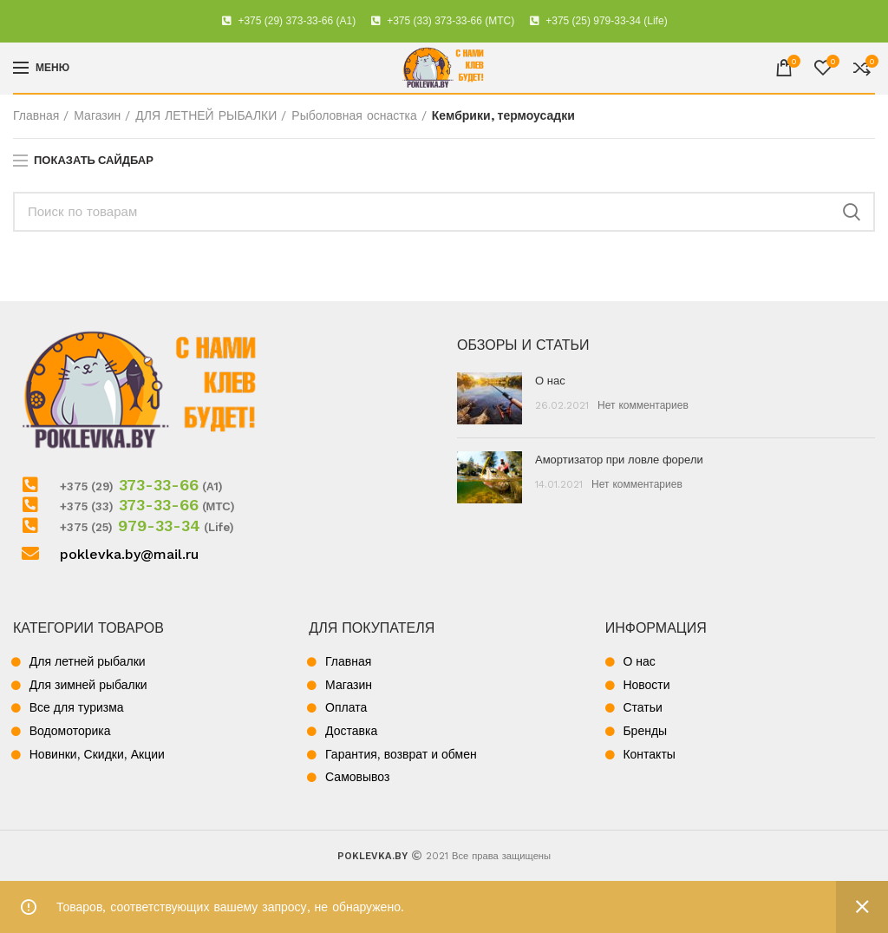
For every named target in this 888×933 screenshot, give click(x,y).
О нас (550, 380)
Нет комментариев (643, 405)
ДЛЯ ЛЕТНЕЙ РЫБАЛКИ (206, 115)
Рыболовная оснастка (353, 115)
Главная (36, 115)
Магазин (97, 115)
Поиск (851, 212)
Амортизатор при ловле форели (619, 459)
